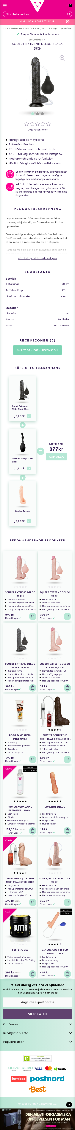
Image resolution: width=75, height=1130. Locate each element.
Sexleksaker (16, 28)
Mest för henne (32, 28)
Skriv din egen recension (37, 350)
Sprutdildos (66, 28)
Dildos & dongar (50, 28)
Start (5, 28)
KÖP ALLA (56, 456)
